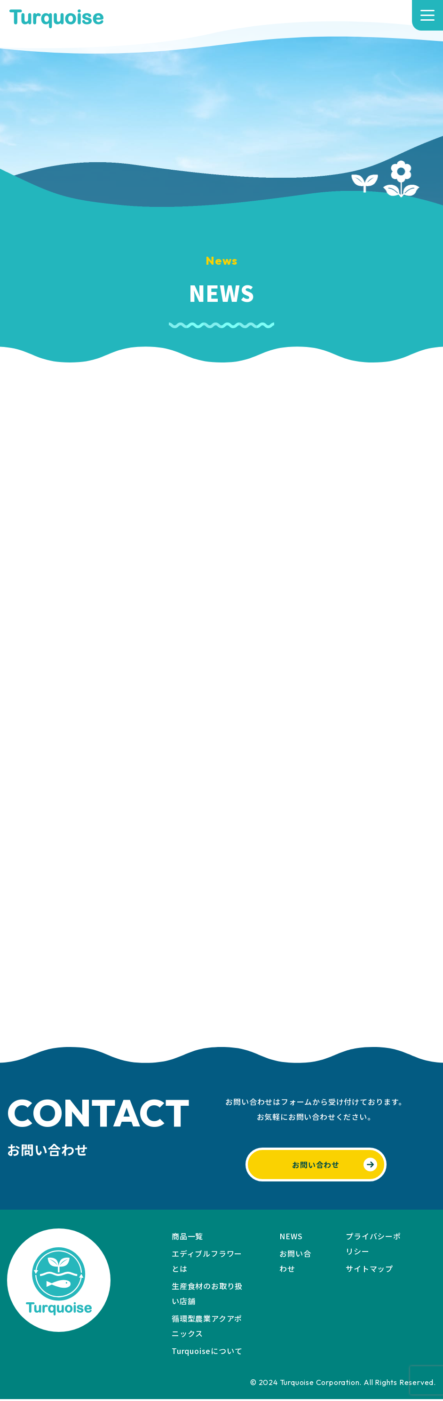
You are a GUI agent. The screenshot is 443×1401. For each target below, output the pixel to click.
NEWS (290, 1238)
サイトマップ (369, 1270)
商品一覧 (187, 1238)
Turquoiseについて (207, 1352)
